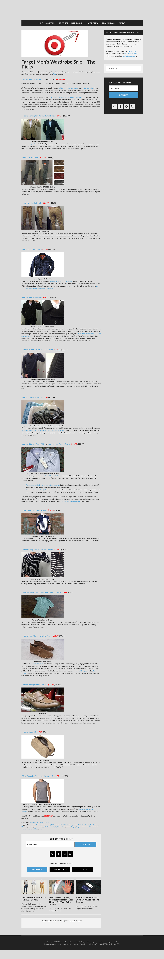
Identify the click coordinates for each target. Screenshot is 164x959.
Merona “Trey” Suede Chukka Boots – (40, 631)
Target (73, 822)
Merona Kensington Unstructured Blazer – (42, 111)
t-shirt (68, 822)
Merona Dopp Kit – (31, 727)
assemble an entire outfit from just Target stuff (68, 93)
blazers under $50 (60, 820)
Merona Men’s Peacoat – (34, 293)
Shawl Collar (61, 822)
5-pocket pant (35, 820)
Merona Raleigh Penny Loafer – (37, 680)
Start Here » (37, 865)
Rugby (55, 822)
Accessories (34, 818)
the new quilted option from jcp (61, 277)
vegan (41, 825)
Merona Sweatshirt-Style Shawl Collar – (40, 345)
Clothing (41, 818)
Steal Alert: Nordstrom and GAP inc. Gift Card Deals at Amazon (87, 894)
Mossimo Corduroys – (33, 153)
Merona (95, 820)
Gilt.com (113, 952)
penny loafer (38, 822)
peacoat (30, 822)
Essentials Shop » (60, 865)
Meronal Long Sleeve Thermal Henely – (40, 545)
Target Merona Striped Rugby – (37, 506)
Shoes (47, 818)
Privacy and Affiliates (103, 952)
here (54, 70)
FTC (118, 952)
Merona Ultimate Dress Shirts (33, 440)
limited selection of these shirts (47, 471)
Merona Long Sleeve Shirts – (62, 440)
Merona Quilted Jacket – (34, 245)
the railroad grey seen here (70, 497)
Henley (82, 820)
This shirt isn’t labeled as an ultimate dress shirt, (43, 481)
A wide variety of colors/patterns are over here (42, 485)
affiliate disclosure (129, 52)
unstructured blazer (31, 825)
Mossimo (24, 822)
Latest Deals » (82, 865)
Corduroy (70, 820)
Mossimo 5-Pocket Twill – (35, 198)
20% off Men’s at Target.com (33, 75)
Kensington (89, 820)
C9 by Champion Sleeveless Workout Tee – (41, 772)
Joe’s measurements (131, 49)
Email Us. (132, 47)
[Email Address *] (50, 840)
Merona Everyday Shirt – (34, 393)
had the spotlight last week (68, 84)
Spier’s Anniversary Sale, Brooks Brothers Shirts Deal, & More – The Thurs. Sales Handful (61, 895)
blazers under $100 (47, 820)
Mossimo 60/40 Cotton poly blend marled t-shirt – (44, 588)
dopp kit (76, 820)
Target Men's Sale (82, 822)
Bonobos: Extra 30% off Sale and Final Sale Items (33, 893)
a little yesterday (87, 84)
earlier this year (37, 659)
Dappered (82, 8)
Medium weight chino (29, 139)
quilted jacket (47, 822)
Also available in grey (80, 667)
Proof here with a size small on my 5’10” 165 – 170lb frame (43, 426)
